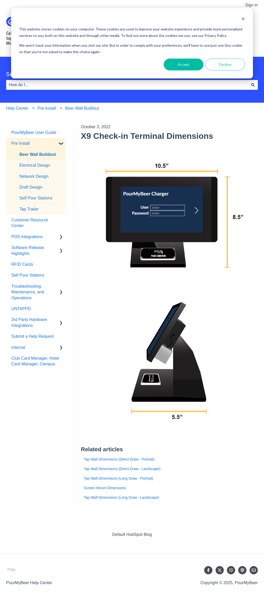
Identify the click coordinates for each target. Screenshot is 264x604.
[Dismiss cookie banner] (243, 19)
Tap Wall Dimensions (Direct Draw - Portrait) (119, 459)
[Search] (253, 85)
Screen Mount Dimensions (105, 488)
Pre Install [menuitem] (20, 143)
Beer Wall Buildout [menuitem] (37, 154)
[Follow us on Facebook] (208, 570)
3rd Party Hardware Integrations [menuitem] (29, 322)
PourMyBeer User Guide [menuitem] (33, 132)
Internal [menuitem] (18, 347)
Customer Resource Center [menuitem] (29, 223)
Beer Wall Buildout (82, 108)
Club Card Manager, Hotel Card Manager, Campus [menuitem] (35, 361)
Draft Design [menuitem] (30, 187)
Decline (225, 64)
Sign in (251, 5)
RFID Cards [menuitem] (22, 264)
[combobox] (127, 85)
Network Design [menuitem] (33, 176)
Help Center (17, 108)
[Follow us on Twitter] (220, 570)
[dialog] (132, 43)
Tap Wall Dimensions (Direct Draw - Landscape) (122, 469)
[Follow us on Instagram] (231, 570)
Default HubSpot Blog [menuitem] (132, 534)
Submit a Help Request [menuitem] (32, 336)
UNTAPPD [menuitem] (21, 309)
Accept (183, 64)
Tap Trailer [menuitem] (29, 209)
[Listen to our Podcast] (242, 570)
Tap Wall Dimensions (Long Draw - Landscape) (121, 497)
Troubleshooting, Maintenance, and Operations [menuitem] (27, 292)
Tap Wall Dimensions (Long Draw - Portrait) (118, 478)
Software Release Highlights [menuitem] (27, 250)
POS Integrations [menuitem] (27, 237)
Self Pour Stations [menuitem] (35, 198)
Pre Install (47, 108)
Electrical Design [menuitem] (34, 165)
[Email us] (254, 570)
